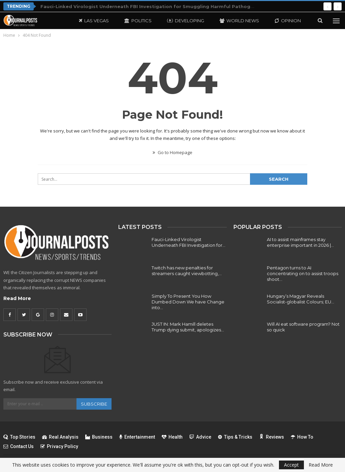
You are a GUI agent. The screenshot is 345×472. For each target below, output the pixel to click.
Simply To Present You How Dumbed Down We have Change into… (188, 301)
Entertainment (137, 437)
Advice (200, 437)
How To (302, 437)
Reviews (271, 437)
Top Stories (19, 437)
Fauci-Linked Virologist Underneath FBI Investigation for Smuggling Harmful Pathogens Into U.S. (160, 6)
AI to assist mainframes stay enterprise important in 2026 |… (300, 242)
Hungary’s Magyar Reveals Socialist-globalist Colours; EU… (300, 298)
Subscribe (94, 404)
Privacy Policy (59, 446)
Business (99, 437)
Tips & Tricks (235, 437)
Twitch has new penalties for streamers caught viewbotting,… (187, 270)
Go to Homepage (172, 152)
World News (239, 20)
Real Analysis (60, 437)
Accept (291, 465)
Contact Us (18, 446)
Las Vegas (94, 20)
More (281, 20)
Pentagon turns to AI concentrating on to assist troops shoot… (302, 273)
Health (172, 437)
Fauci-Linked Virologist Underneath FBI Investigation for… (188, 242)
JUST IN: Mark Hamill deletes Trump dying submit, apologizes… (188, 326)
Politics (138, 20)
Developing (185, 20)
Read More (17, 298)
